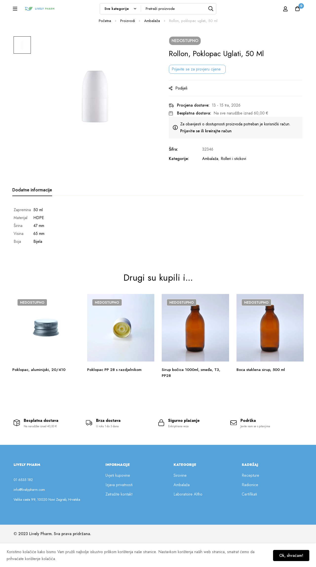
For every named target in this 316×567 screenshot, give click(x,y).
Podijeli (184, 114)
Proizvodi (127, 46)
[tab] (32, 216)
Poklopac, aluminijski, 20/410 (39, 392)
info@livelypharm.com (29, 513)
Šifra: (176, 175)
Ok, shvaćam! (290, 555)
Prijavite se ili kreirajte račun (208, 157)
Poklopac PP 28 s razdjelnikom (114, 392)
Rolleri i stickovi (236, 184)
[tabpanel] (158, 252)
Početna (105, 46)
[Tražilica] (222, 10)
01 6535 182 (23, 503)
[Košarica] (297, 10)
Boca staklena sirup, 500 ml (261, 392)
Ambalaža (152, 46)
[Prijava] (280, 10)
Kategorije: (182, 184)
